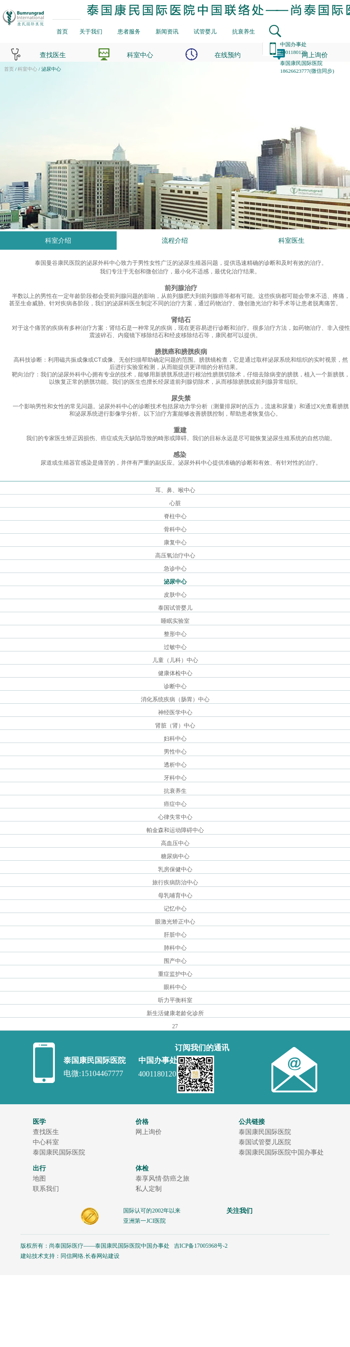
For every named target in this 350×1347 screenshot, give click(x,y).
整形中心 (175, 634)
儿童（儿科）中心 (175, 660)
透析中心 (175, 765)
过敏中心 (175, 647)
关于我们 (90, 31)
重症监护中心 (175, 974)
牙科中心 (175, 778)
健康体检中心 (175, 673)
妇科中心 (175, 739)
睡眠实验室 (175, 621)
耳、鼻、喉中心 (175, 490)
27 (175, 1026)
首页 (62, 31)
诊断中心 (175, 686)
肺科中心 (175, 948)
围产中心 (175, 961)
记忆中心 (175, 909)
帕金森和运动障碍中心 (175, 830)
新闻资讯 (167, 31)
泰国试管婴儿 (175, 608)
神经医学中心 (175, 712)
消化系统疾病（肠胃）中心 (175, 699)
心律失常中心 (175, 817)
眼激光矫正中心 (175, 922)
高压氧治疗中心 (175, 556)
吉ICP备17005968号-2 (200, 1246)
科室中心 (27, 69)
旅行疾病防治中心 (175, 882)
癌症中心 (175, 804)
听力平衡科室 (175, 1000)
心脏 (175, 503)
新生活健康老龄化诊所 (175, 1013)
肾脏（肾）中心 (175, 726)
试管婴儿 (205, 31)
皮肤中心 (175, 595)
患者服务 (128, 31)
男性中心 (175, 752)
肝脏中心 (175, 935)
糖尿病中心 (175, 856)
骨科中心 (175, 529)
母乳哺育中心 (175, 896)
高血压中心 (175, 843)
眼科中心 (175, 987)
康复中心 (175, 542)
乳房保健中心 (175, 869)
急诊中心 (175, 569)
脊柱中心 (175, 516)
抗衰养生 (243, 31)
